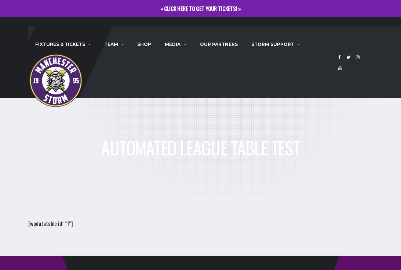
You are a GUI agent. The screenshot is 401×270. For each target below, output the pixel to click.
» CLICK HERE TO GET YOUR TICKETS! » (200, 8)
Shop (144, 44)
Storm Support (272, 44)
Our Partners (219, 44)
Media (173, 44)
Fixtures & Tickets (60, 44)
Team (111, 44)
